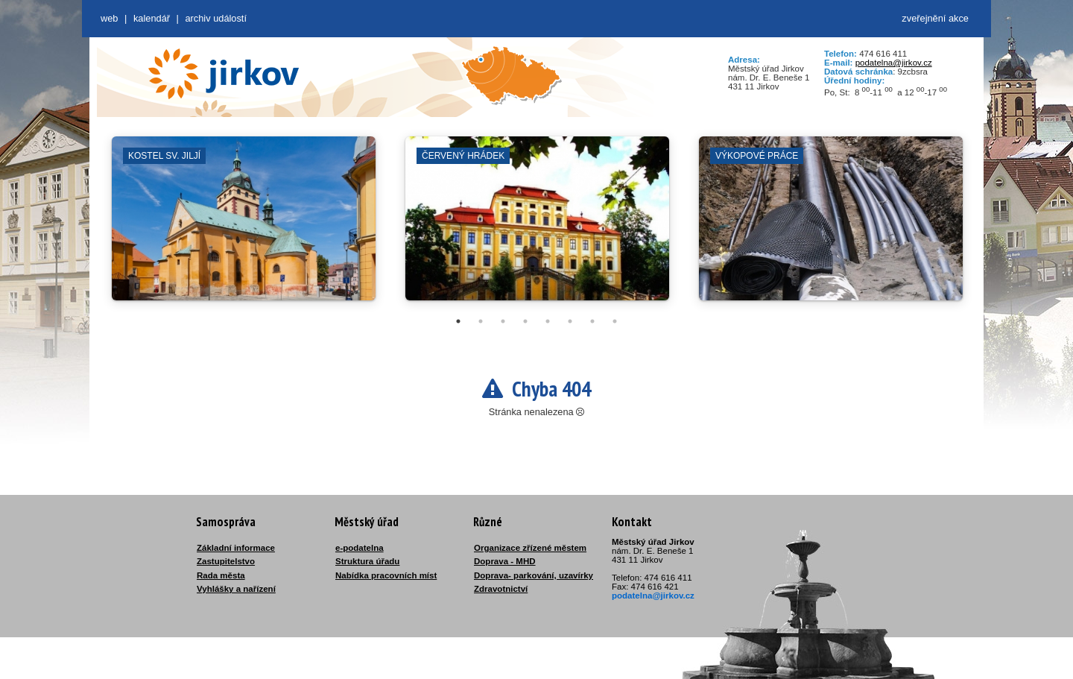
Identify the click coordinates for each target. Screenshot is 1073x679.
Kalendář (151, 18)
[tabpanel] (243, 225)
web (109, 18)
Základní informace (236, 547)
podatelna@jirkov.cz (893, 62)
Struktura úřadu (367, 561)
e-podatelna (359, 547)
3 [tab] (503, 321)
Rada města (221, 575)
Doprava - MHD (505, 561)
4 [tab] (525, 321)
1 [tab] (458, 321)
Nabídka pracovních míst (386, 575)
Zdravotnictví (501, 588)
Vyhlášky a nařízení (236, 588)
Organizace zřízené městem (530, 547)
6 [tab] (570, 321)
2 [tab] (480, 321)
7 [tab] (592, 321)
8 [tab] (614, 321)
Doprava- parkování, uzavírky (533, 575)
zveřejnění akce (935, 18)
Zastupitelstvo (226, 561)
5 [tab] (547, 321)
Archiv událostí (216, 18)
